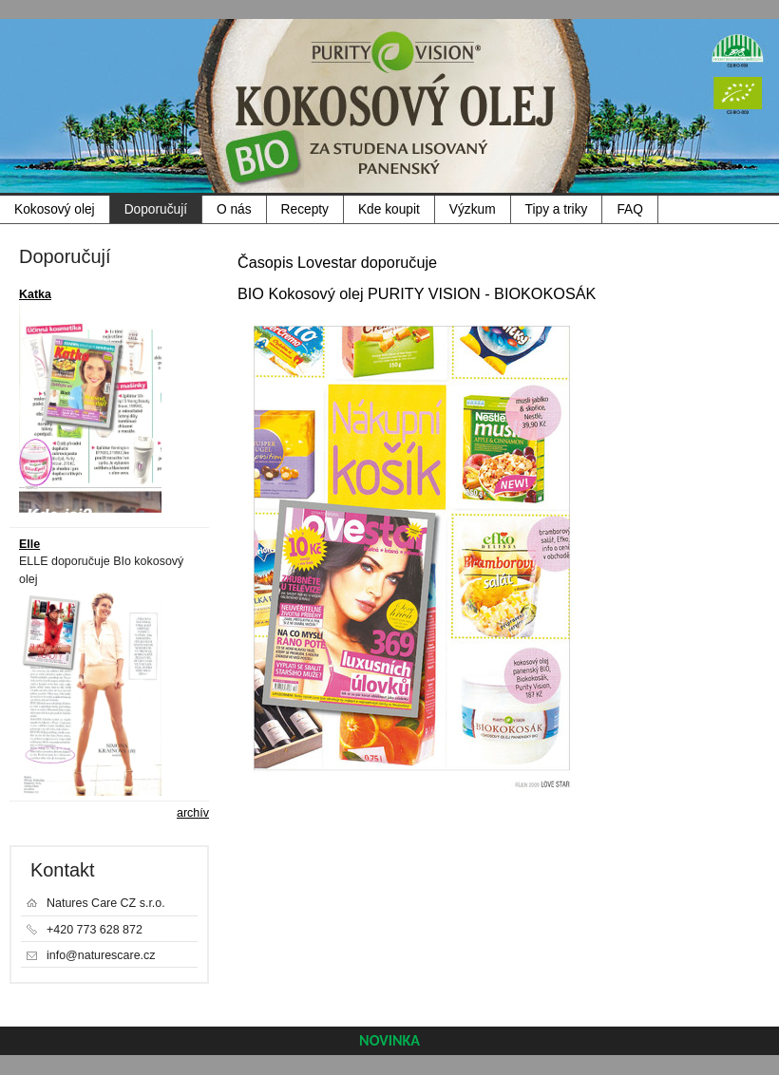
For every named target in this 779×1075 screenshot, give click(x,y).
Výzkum (472, 209)
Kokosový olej (54, 209)
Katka (35, 294)
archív (193, 813)
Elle (29, 544)
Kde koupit (389, 209)
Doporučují (155, 209)
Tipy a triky (556, 209)
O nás (234, 209)
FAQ (629, 209)
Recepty (305, 209)
